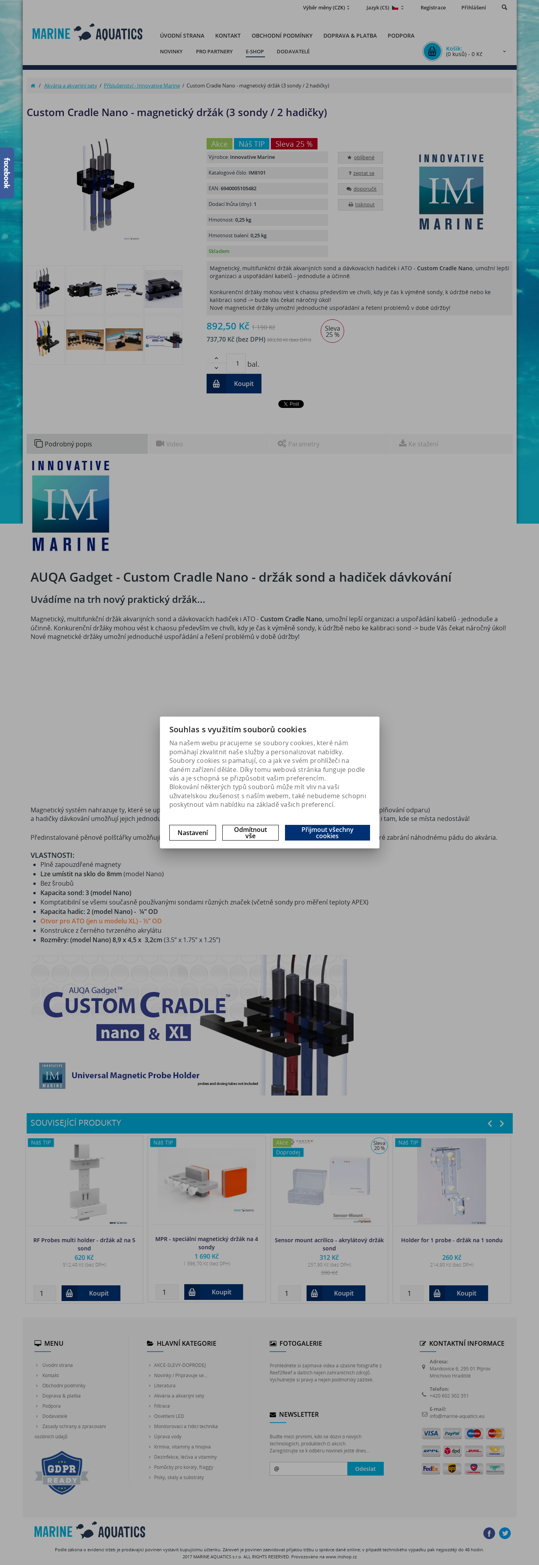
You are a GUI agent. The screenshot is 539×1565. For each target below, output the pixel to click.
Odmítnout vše (250, 832)
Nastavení (193, 832)
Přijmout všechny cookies (327, 832)
